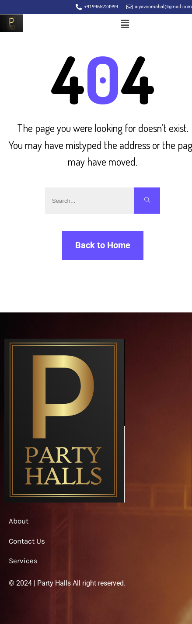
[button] (124, 24)
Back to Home (102, 245)
